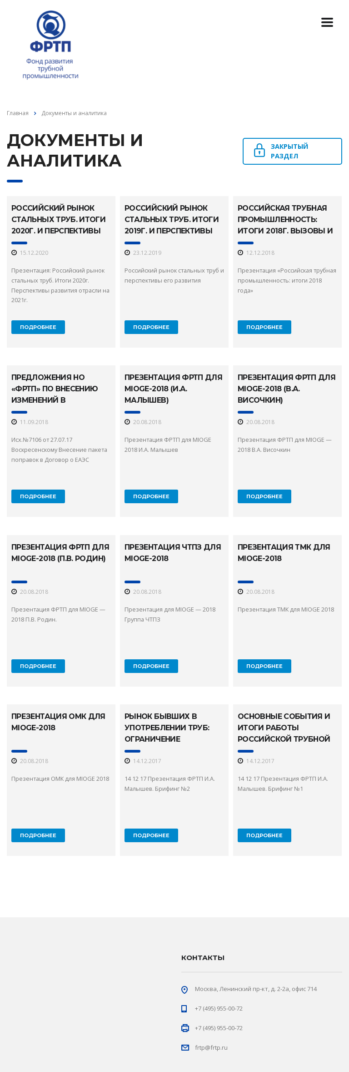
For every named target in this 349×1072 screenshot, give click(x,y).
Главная (18, 113)
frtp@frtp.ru (211, 1047)
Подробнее (38, 327)
